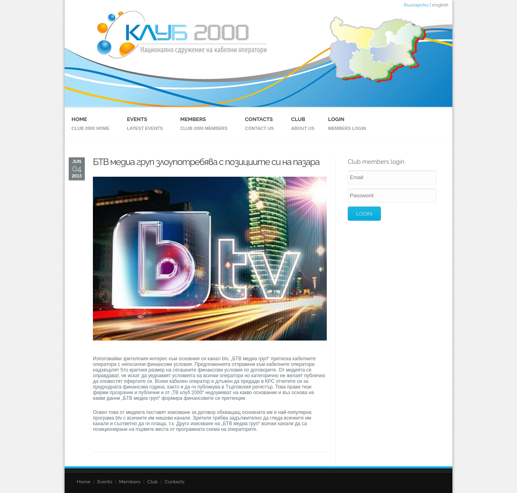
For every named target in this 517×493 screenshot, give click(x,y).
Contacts (259, 119)
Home (79, 119)
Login (336, 119)
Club (298, 119)
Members (193, 119)
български (416, 5)
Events (137, 119)
